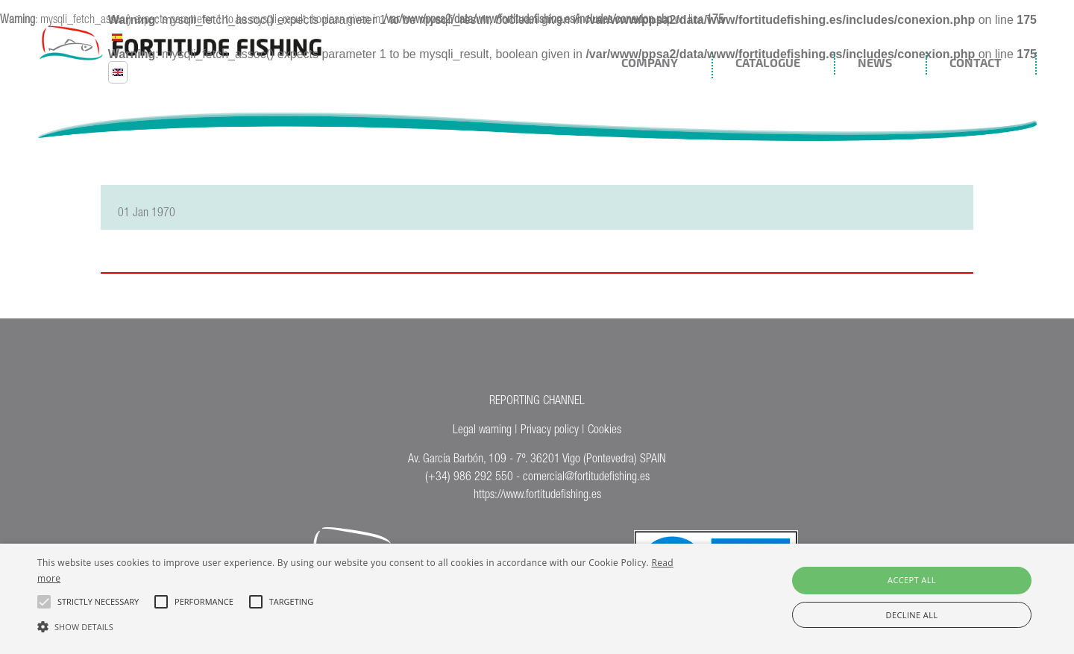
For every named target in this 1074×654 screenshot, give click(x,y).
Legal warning (482, 431)
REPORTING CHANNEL (537, 402)
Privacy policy (550, 431)
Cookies (604, 431)
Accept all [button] (912, 579)
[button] (362, 625)
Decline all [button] (912, 614)
